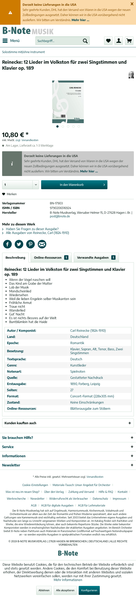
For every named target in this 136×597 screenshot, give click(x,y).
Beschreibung (15, 257)
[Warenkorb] (129, 40)
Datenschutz (100, 498)
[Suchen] (85, 40)
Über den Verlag (54, 491)
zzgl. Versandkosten (27, 140)
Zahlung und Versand (81, 491)
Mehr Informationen (68, 580)
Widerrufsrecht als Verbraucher (68, 498)
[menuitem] (11, 40)
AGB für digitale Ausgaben (57, 505)
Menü (11, 40)
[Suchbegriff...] (62, 40)
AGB (33, 505)
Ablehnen (44, 590)
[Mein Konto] (118, 40)
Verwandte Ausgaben (96, 257)
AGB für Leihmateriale (91, 505)
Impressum (119, 498)
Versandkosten (95, 476)
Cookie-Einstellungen (35, 485)
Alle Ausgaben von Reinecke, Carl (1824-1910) (35, 233)
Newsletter (37, 498)
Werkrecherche (16, 498)
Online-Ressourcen (51, 257)
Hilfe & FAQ (106, 491)
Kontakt (122, 491)
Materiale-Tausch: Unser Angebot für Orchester (81, 485)
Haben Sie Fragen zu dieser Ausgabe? (30, 229)
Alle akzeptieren (65, 590)
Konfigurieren (89, 590)
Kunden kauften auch (20, 423)
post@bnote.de (60, 216)
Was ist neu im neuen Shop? (22, 491)
